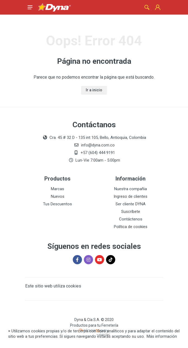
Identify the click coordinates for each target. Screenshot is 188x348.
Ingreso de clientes (130, 196)
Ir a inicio (94, 90)
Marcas (57, 188)
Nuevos (57, 196)
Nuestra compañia (130, 188)
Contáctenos (130, 219)
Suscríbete (130, 211)
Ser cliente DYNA (131, 204)
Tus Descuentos (57, 204)
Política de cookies (130, 226)
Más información (162, 336)
